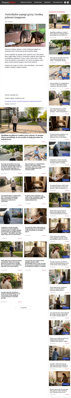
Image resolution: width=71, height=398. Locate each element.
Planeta (9, 2)
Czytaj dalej (23, 307)
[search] (68, 2)
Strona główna (26, 2)
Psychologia (58, 2)
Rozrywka (38, 2)
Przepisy (47, 2)
